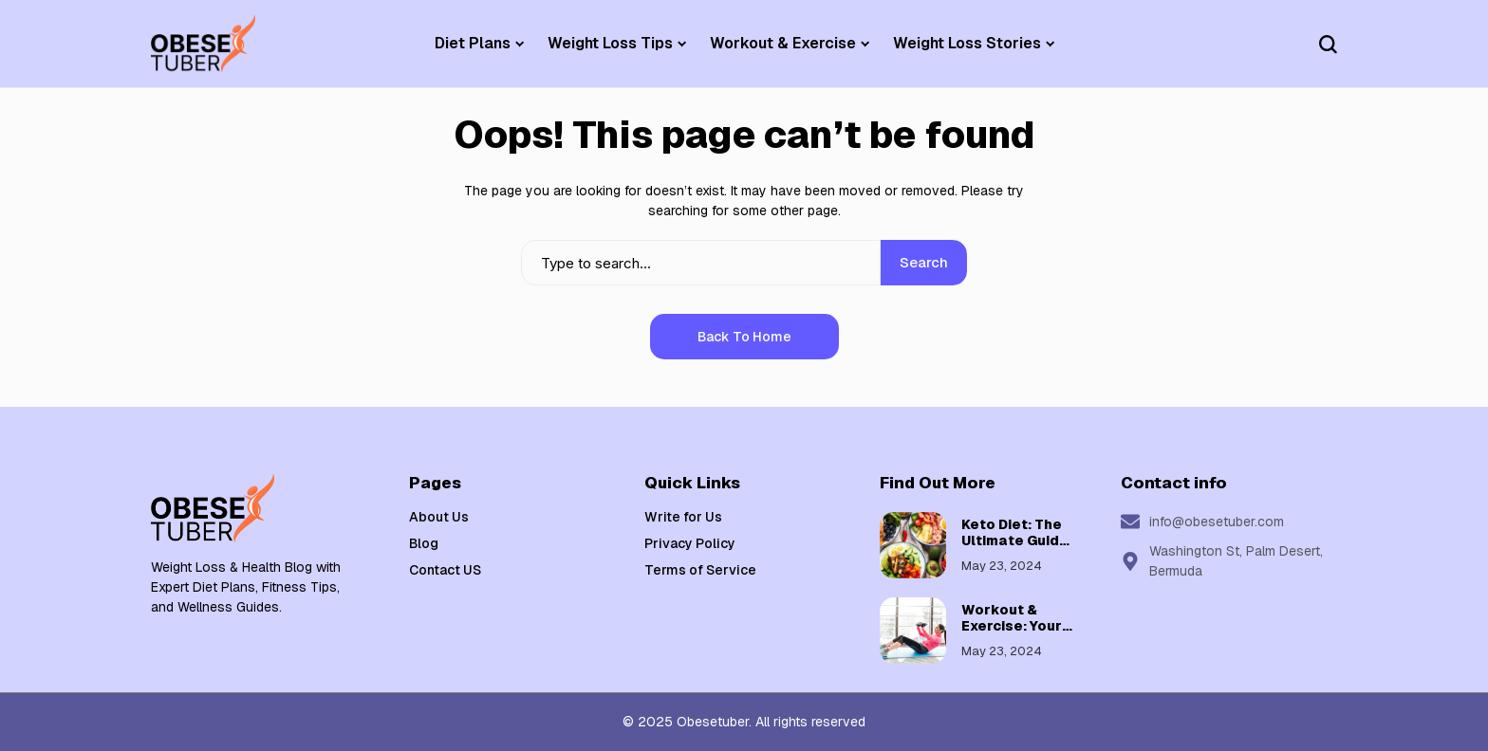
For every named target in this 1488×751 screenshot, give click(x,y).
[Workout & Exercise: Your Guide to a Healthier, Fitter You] (913, 630)
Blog (423, 543)
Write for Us (683, 516)
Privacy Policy (689, 543)
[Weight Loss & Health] (203, 43)
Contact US (445, 569)
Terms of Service (700, 569)
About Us (439, 516)
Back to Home (744, 336)
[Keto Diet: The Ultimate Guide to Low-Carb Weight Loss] (913, 545)
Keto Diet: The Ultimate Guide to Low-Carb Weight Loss (1015, 548)
